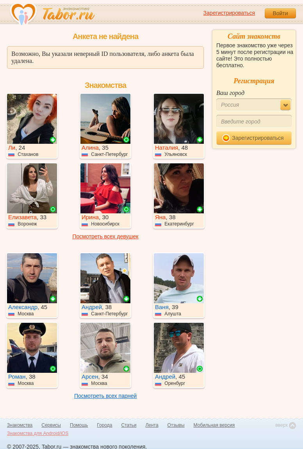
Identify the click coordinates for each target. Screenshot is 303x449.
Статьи (129, 425)
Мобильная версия (214, 425)
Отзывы (176, 425)
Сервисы (51, 425)
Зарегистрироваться (229, 13)
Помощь (79, 425)
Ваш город (230, 92)
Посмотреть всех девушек (106, 236)
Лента (151, 425)
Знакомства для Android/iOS (37, 433)
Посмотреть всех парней (105, 396)
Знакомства (19, 425)
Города (104, 425)
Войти (280, 13)
